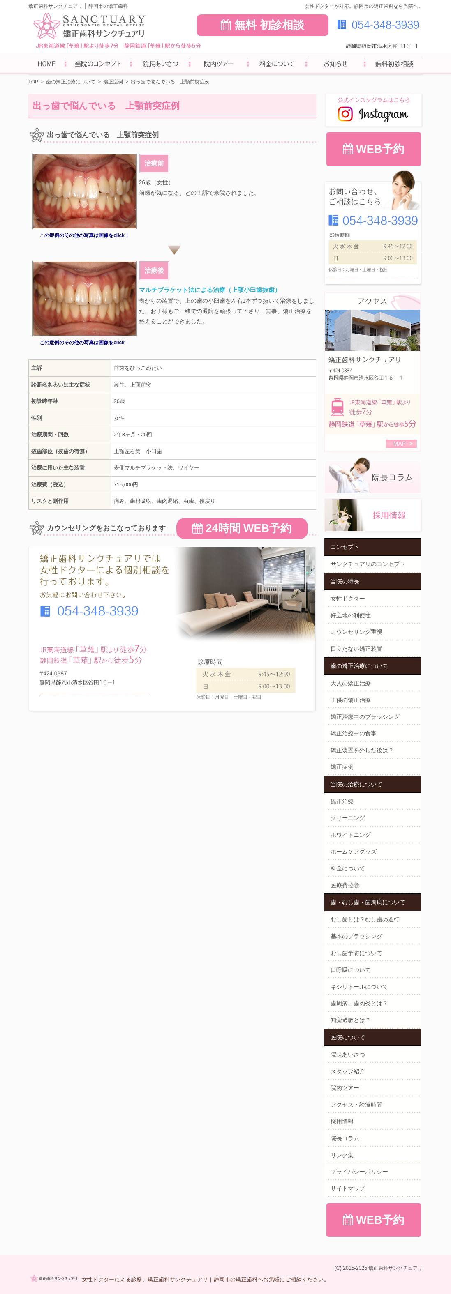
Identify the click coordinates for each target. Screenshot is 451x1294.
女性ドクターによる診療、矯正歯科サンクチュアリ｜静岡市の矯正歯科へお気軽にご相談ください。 (205, 1279)
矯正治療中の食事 (354, 733)
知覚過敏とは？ (351, 1020)
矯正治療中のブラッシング (365, 717)
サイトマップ (348, 1188)
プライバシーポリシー (359, 1171)
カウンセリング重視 (356, 632)
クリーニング (348, 818)
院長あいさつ (348, 1054)
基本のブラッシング (356, 936)
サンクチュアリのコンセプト (368, 564)
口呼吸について (351, 970)
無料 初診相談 (262, 25)
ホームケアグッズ (354, 851)
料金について (348, 868)
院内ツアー (345, 1087)
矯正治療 (342, 801)
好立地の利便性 (351, 615)
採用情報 (342, 1121)
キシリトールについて (359, 986)
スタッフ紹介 (348, 1071)
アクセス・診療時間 (356, 1104)
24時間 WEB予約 (241, 528)
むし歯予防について (356, 953)
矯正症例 (342, 767)
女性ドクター (348, 598)
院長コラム (345, 1138)
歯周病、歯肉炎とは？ (359, 1003)
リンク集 (342, 1155)
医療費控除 (345, 885)
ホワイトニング (351, 834)
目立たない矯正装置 (356, 648)
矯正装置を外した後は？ (362, 750)
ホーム (46, 64)
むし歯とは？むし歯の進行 (365, 919)
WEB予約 (374, 149)
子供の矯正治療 (351, 700)
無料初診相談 (394, 64)
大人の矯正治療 (351, 683)
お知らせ (335, 64)
